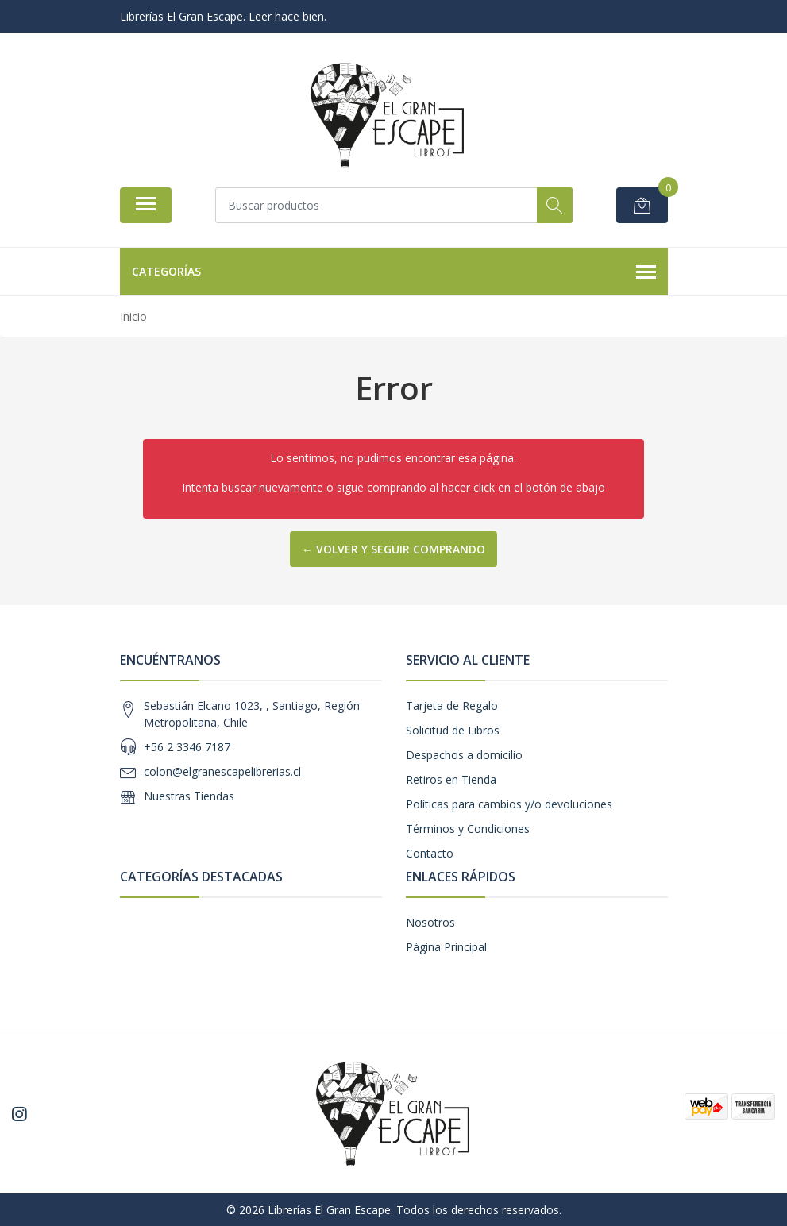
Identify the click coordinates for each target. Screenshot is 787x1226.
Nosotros (430, 922)
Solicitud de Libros (453, 730)
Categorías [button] (394, 272)
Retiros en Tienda (451, 779)
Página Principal (446, 946)
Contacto (429, 853)
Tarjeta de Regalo (452, 705)
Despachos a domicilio (464, 754)
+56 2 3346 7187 (187, 746)
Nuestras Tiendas (189, 796)
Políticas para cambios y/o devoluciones (509, 804)
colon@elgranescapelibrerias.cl (222, 771)
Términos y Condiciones (468, 828)
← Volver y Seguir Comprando (393, 549)
